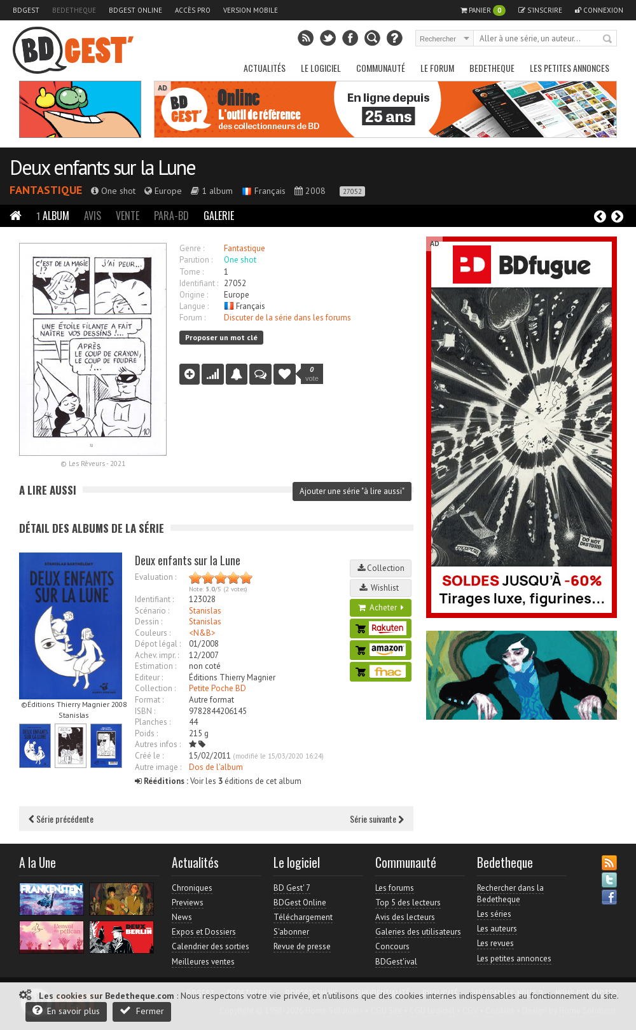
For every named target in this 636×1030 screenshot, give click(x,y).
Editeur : (149, 677)
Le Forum (437, 67)
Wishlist (381, 587)
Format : (149, 699)
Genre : (191, 248)
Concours (392, 946)
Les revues (495, 943)
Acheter (381, 607)
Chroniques (192, 887)
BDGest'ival (396, 961)
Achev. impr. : (157, 655)
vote (312, 374)
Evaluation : (155, 577)
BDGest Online (135, 10)
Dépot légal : (158, 643)
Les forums (394, 887)
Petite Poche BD (217, 688)
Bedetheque (74, 10)
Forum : (192, 317)
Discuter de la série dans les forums (287, 317)
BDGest (26, 10)
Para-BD (171, 215)
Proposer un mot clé (221, 337)
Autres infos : (158, 744)
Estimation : (155, 666)
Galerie (219, 215)
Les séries (494, 914)
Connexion (599, 10)
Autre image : (158, 767)
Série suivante (377, 818)
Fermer (142, 1011)
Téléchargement (303, 917)
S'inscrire (540, 10)
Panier (483, 10)
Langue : (194, 306)
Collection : (155, 688)
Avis (92, 215)
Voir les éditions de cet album (218, 781)
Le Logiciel (321, 67)
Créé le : (149, 755)
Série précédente (61, 818)
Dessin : (148, 621)
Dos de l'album (216, 767)
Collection (380, 568)
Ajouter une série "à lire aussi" (352, 491)
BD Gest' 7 (291, 887)
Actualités (265, 67)
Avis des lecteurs (405, 917)
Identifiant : (198, 283)
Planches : (152, 722)
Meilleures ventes (203, 961)
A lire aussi (47, 490)
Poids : (146, 733)
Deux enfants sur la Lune (102, 167)
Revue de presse (302, 946)
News (182, 917)
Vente (127, 215)
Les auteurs (497, 928)
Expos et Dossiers (204, 931)
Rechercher (608, 39)
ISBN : (145, 711)
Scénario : (152, 610)
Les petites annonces (569, 67)
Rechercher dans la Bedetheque (510, 893)
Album (52, 215)
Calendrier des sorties (210, 946)
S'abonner (291, 931)
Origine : (193, 294)
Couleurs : (152, 633)
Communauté (380, 67)
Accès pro (193, 10)
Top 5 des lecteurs (408, 902)
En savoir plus (66, 1011)
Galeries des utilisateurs (418, 931)
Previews (188, 902)
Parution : (195, 259)
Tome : (191, 271)
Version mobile (250, 10)
